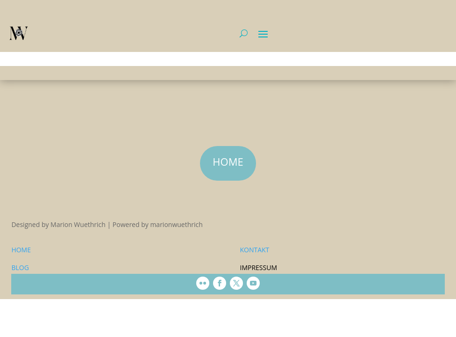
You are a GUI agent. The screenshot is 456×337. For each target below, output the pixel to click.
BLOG (19, 267)
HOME (21, 249)
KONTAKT (254, 249)
